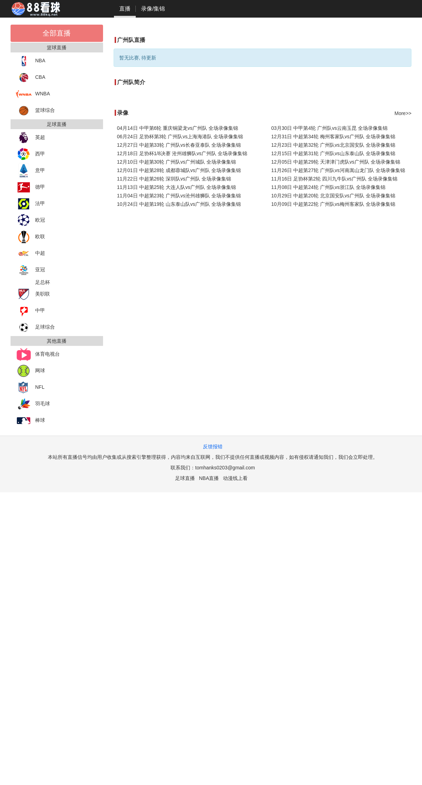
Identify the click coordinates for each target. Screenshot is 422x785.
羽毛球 (33, 404)
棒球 (30, 421)
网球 (30, 371)
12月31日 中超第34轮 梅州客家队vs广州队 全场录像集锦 (333, 136)
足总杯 (42, 282)
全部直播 (57, 33)
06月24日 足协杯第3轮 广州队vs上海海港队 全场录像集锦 (180, 136)
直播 (124, 9)
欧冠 (30, 220)
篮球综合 (35, 111)
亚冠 (30, 270)
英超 (30, 138)
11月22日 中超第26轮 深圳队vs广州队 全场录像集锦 (174, 179)
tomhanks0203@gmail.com (225, 467)
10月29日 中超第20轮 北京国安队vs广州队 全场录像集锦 (333, 195)
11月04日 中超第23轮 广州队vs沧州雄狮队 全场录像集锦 (179, 195)
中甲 (30, 311)
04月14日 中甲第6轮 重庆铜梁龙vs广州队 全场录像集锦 (177, 128)
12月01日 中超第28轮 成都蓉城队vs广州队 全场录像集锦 (179, 170)
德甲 (30, 187)
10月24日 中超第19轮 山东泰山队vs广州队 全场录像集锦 (179, 204)
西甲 (30, 154)
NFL (30, 387)
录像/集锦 (153, 9)
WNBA (33, 94)
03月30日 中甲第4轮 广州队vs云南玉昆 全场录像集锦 (329, 128)
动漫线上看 (235, 478)
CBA (30, 78)
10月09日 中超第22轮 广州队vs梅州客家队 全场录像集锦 (333, 204)
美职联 (33, 294)
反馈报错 (213, 446)
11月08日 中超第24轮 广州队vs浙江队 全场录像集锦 (328, 187)
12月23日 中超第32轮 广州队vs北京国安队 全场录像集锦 (333, 145)
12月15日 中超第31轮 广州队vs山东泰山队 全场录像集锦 (333, 153)
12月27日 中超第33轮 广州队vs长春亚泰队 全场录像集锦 (179, 145)
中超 (30, 253)
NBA (30, 61)
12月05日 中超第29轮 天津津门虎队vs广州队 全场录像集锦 (335, 162)
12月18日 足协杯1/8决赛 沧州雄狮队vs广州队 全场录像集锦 (182, 153)
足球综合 (35, 327)
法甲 (30, 204)
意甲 (30, 171)
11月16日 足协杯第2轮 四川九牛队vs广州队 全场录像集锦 (334, 179)
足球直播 (185, 478)
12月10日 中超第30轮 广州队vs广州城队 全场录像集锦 (176, 162)
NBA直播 (209, 478)
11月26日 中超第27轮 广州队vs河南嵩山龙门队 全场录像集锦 (338, 170)
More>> (403, 113)
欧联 (30, 237)
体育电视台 (38, 354)
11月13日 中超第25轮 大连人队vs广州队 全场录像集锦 (176, 187)
